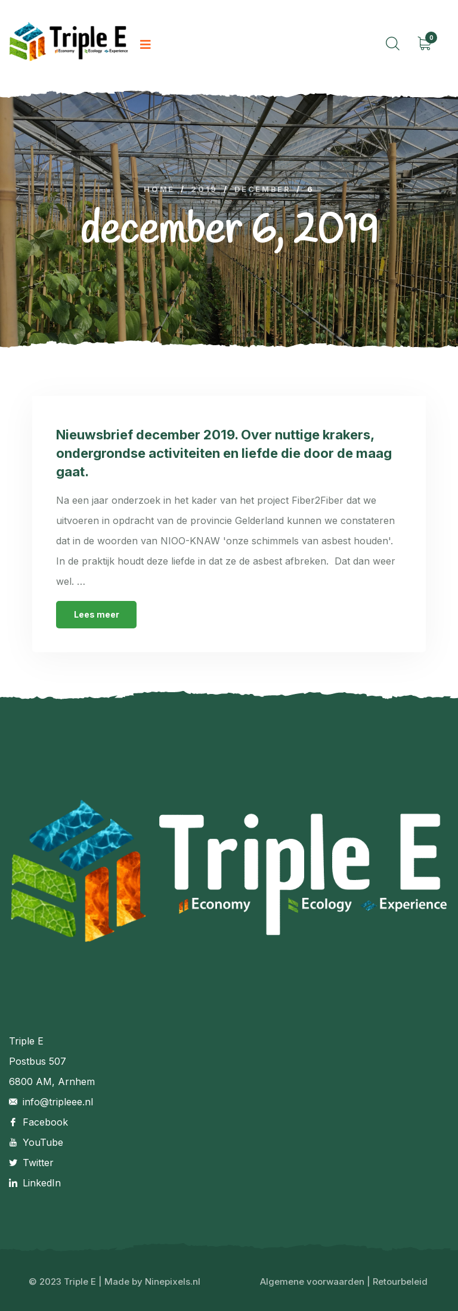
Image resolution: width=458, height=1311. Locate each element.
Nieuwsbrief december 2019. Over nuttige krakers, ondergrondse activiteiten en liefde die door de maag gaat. (224, 453)
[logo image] (68, 45)
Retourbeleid (400, 1281)
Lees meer (96, 614)
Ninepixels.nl (172, 1281)
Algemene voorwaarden (312, 1281)
